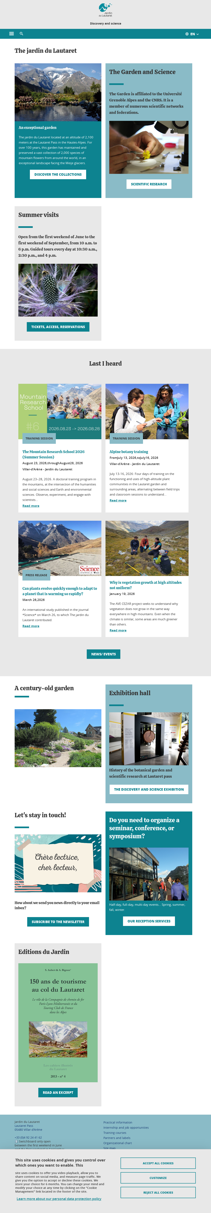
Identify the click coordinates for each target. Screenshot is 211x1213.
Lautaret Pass (24, 1126)
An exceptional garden (37, 128)
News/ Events (103, 654)
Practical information (117, 1122)
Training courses (114, 1133)
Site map (109, 1148)
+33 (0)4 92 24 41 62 (28, 1137)
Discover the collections (58, 174)
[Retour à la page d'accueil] (105, 9)
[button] (21, 34)
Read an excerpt (58, 1092)
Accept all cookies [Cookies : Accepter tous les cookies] (158, 1163)
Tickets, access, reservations (58, 326)
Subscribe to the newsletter (58, 921)
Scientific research (149, 184)
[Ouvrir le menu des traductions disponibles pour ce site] (194, 34)
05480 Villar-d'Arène (28, 1130)
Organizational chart (117, 1143)
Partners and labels (116, 1138)
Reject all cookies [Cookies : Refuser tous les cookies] (158, 1192)
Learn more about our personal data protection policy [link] (59, 1199)
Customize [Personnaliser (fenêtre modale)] (158, 1178)
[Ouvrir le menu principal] (11, 34)
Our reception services (149, 921)
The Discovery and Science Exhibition (149, 789)
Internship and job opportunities (126, 1127)
